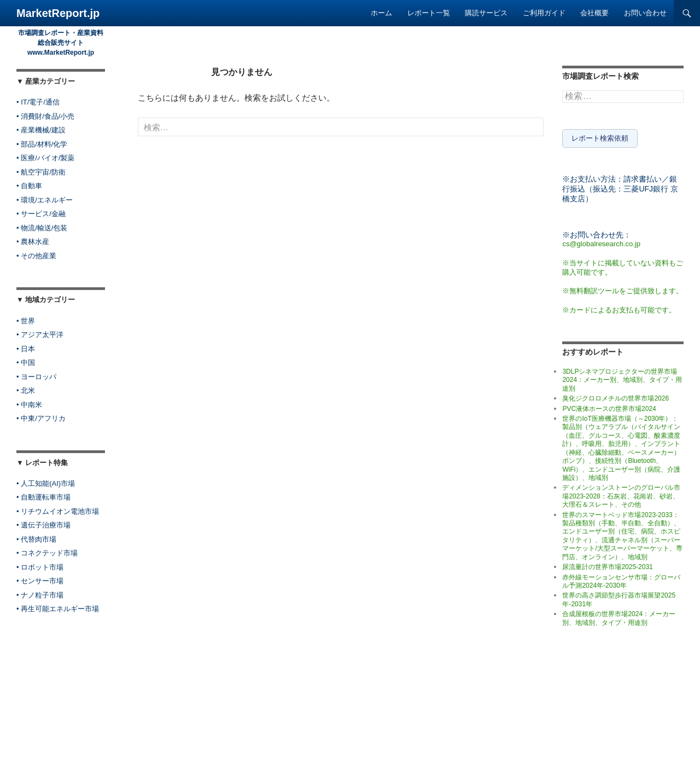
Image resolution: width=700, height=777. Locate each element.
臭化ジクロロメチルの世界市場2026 (615, 396)
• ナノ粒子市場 (39, 595)
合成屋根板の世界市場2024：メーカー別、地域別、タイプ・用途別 (618, 616)
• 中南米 (29, 405)
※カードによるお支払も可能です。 (619, 308)
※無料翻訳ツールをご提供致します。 (622, 289)
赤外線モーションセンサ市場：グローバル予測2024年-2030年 (621, 579)
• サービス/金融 (41, 214)
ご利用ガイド (544, 13)
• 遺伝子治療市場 (43, 525)
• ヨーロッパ (36, 377)
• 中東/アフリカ (41, 418)
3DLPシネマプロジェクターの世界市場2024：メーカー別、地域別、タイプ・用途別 (622, 378)
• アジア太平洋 (39, 334)
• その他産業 (36, 256)
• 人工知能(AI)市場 (45, 483)
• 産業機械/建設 (41, 130)
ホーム (381, 13)
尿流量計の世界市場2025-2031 (607, 565)
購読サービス (486, 13)
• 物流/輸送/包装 (41, 228)
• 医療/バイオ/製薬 (45, 158)
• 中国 (25, 362)
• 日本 (25, 349)
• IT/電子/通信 (38, 102)
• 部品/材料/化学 (41, 144)
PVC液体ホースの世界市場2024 (609, 406)
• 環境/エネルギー (44, 200)
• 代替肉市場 (36, 539)
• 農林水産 (32, 241)
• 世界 (25, 321)
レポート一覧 (428, 13)
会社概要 (594, 13)
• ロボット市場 (39, 567)
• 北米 (25, 390)
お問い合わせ (645, 13)
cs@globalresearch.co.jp (601, 241)
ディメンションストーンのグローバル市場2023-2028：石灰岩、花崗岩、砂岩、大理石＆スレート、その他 (621, 494)
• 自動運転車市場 (43, 497)
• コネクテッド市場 (47, 553)
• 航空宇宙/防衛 (41, 172)
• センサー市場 (39, 581)
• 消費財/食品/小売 (45, 116)
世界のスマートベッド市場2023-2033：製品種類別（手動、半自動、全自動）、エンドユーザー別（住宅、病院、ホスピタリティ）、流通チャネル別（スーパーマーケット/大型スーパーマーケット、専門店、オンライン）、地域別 (622, 534)
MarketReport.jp (58, 13)
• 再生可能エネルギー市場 (57, 609)
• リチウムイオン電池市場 (57, 511)
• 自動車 (29, 186)
